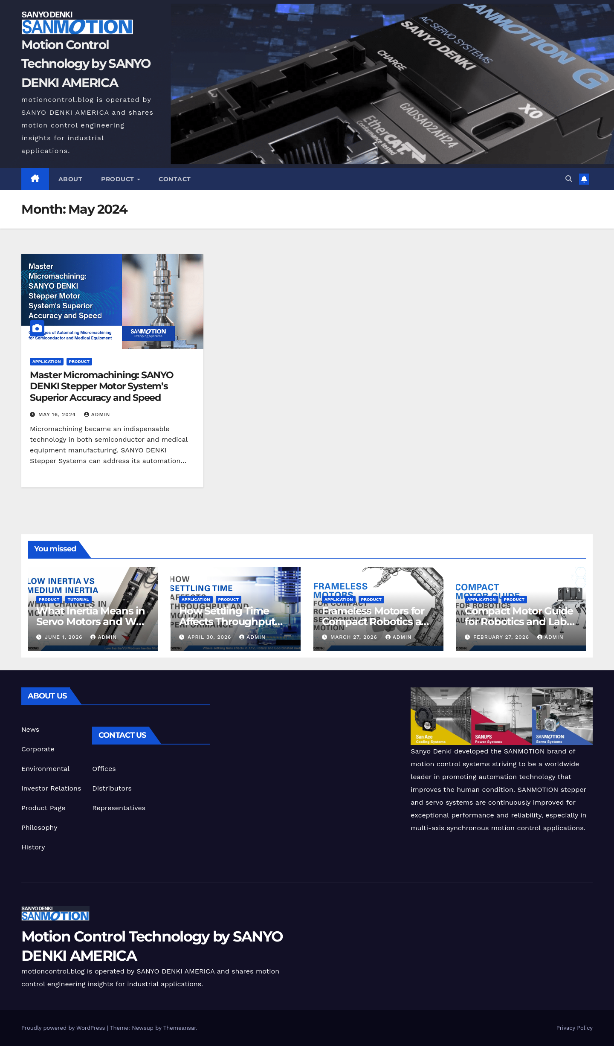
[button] (568, 179)
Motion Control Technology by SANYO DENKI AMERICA (86, 63)
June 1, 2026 (65, 637)
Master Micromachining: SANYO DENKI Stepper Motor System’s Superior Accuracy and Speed (102, 386)
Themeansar (179, 1028)
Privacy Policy (574, 1028)
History (33, 847)
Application (46, 361)
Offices (104, 769)
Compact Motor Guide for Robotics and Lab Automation (519, 621)
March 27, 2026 (354, 637)
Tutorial (78, 599)
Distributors (111, 788)
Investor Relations (51, 788)
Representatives (118, 808)
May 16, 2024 (58, 414)
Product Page (43, 808)
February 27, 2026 (502, 637)
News (30, 729)
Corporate (38, 749)
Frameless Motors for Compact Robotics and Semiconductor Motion (378, 621)
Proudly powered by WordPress (64, 1028)
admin (97, 414)
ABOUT (70, 179)
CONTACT (175, 179)
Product (118, 179)
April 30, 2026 (210, 637)
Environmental (45, 769)
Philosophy (39, 827)
